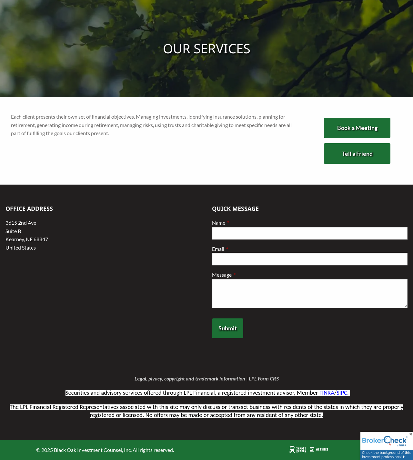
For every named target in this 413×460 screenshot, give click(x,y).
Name (242, 222)
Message (245, 275)
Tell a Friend (357, 153)
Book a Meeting (357, 127)
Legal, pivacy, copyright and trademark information (190, 378)
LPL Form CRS (264, 378)
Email (241, 249)
